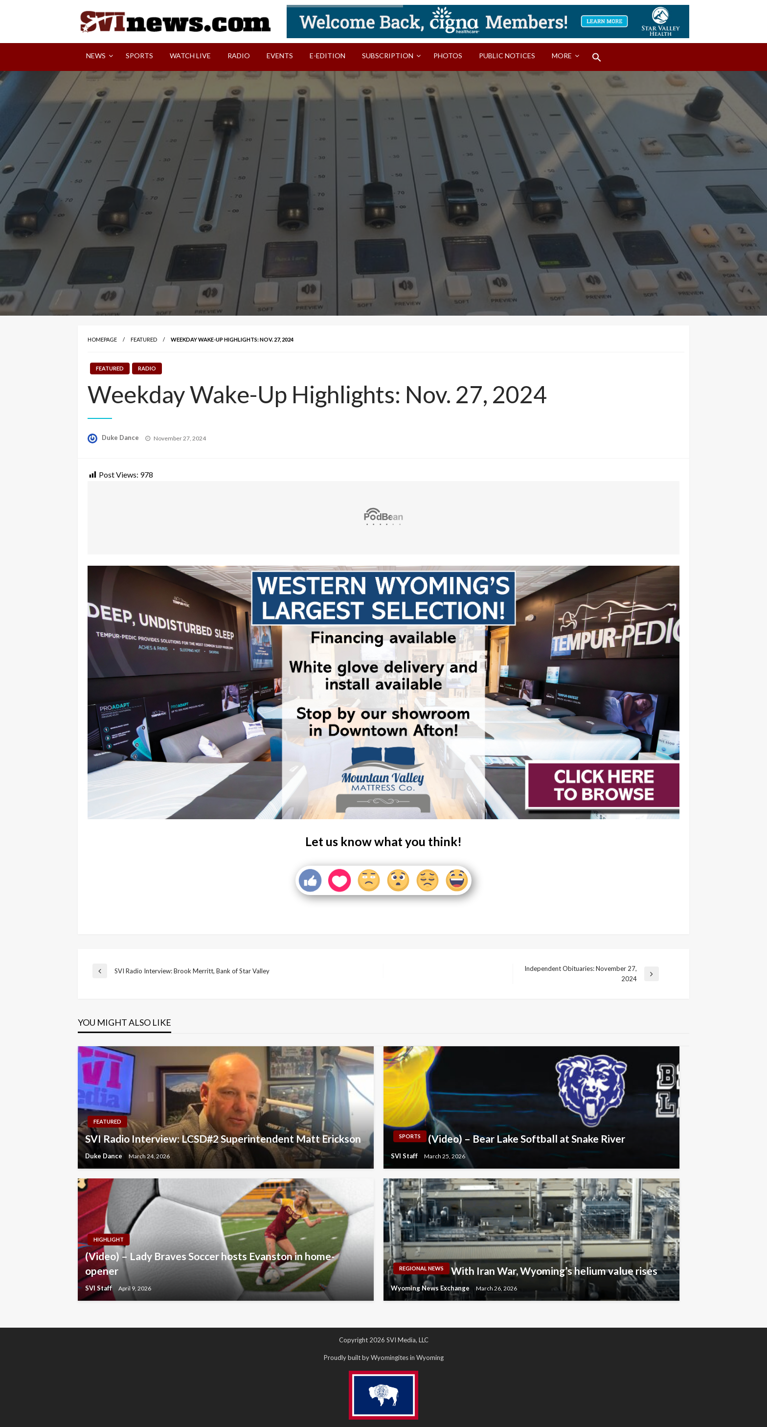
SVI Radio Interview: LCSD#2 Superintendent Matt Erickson (223, 1138)
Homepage (102, 339)
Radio (238, 55)
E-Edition (327, 55)
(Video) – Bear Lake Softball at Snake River (526, 1138)
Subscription (387, 55)
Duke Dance (121, 437)
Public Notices (507, 55)
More (562, 55)
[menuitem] (97, 57)
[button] (597, 57)
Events (280, 55)
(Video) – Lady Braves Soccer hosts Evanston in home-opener (210, 1263)
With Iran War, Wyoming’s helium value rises (554, 1271)
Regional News (421, 1268)
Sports (139, 55)
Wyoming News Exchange (431, 1288)
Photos (447, 55)
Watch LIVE (190, 55)
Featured (144, 339)
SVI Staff (405, 1156)
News (96, 55)
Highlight (108, 1239)
